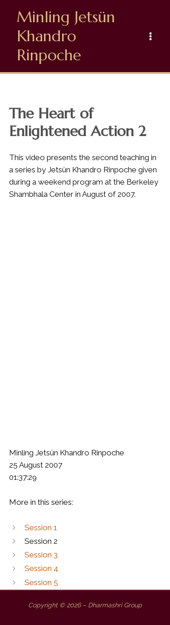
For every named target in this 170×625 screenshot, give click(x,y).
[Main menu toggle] (151, 36)
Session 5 (41, 582)
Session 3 (41, 554)
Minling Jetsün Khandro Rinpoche (66, 36)
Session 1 (40, 527)
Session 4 (41, 568)
